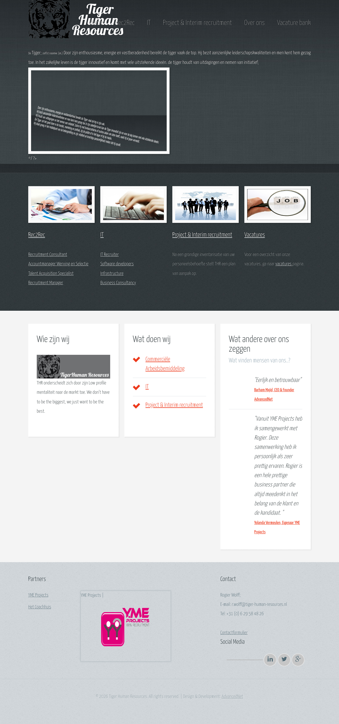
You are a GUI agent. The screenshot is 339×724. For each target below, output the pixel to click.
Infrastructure (111, 273)
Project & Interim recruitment (197, 22)
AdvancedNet (232, 696)
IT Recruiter (109, 254)
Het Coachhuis (39, 607)
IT (149, 22)
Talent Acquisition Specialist (50, 273)
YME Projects (38, 595)
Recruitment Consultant (47, 254)
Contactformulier (234, 632)
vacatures (283, 264)
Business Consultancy (118, 283)
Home (96, 22)
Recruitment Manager (45, 283)
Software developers (117, 264)
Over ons (254, 22)
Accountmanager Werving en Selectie (58, 264)
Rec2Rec (124, 22)
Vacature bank (294, 22)
